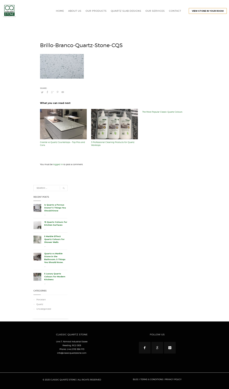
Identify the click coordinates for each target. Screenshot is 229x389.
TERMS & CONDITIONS (151, 379)
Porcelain (41, 299)
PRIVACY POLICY (173, 379)
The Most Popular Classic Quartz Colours (162, 112)
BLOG (136, 379)
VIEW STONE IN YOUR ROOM (208, 11)
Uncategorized (43, 309)
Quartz (39, 304)
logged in (58, 164)
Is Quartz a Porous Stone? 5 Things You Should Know (55, 208)
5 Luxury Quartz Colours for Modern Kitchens (54, 276)
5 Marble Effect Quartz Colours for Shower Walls (54, 239)
